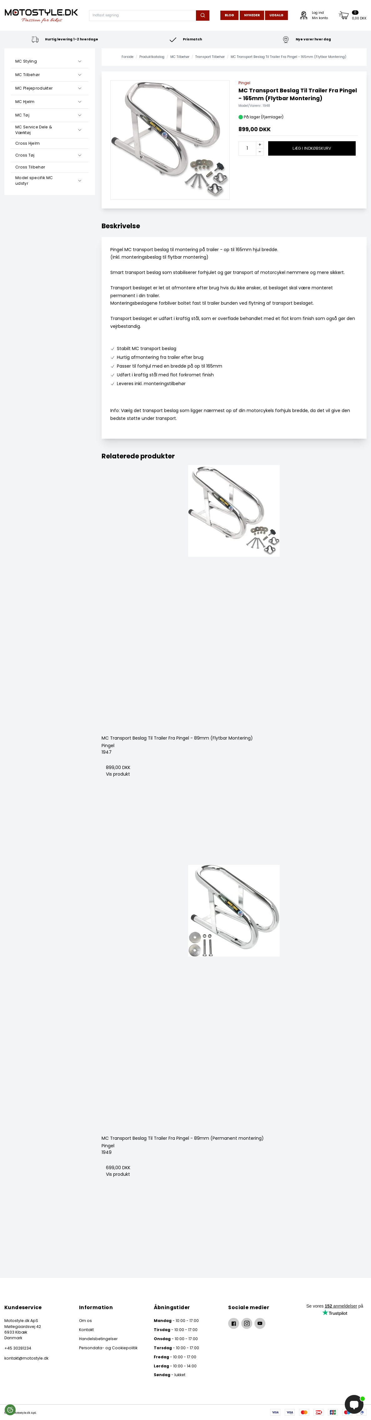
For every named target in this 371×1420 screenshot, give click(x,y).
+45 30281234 (17, 1348)
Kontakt (86, 1329)
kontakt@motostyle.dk (26, 1358)
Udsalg (276, 15)
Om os (85, 1320)
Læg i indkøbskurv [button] (312, 148)
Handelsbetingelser (98, 1338)
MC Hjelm (24, 101)
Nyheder (252, 15)
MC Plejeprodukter (34, 88)
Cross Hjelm (27, 143)
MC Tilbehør (27, 74)
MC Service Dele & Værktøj (33, 129)
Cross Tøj (25, 155)
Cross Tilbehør (30, 167)
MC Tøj (22, 115)
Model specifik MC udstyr (34, 180)
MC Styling (26, 61)
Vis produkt (118, 774)
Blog (229, 15)
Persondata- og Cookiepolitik (108, 1347)
